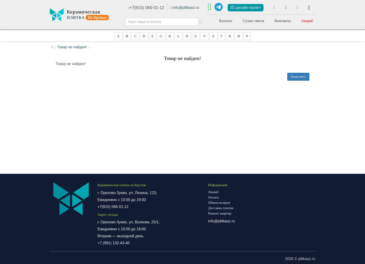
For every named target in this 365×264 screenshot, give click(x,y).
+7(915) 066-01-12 (146, 7)
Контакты (282, 21)
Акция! (307, 21)
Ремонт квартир (219, 213)
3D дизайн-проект (245, 8)
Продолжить (298, 76)
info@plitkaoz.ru (185, 8)
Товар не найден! (72, 47)
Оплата (213, 197)
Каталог (226, 21)
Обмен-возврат (219, 203)
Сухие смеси (253, 21)
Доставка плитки (220, 208)
